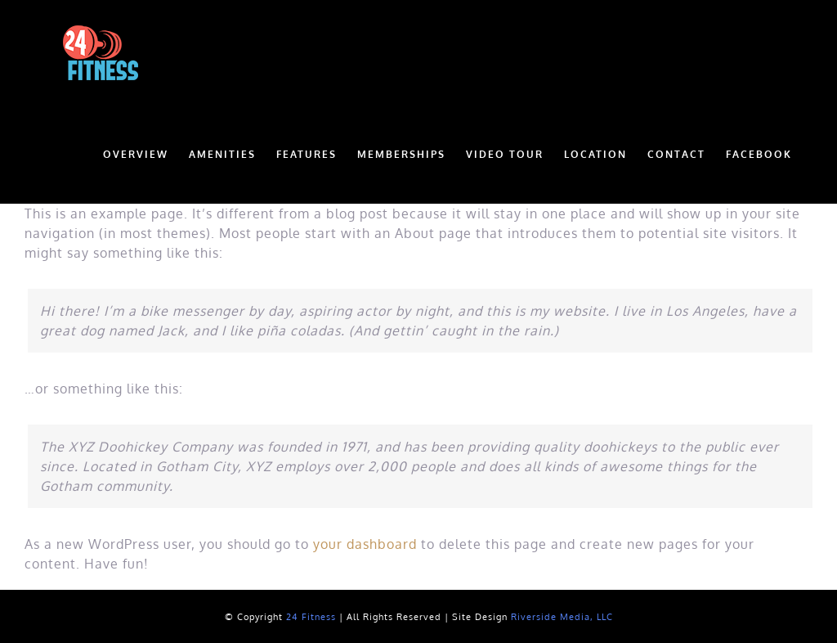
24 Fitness (311, 617)
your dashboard (365, 544)
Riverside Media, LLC (562, 617)
